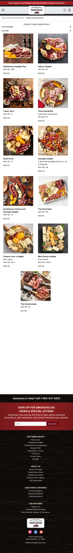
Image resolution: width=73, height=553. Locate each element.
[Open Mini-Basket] (69, 10)
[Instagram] (30, 532)
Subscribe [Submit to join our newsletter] (52, 424)
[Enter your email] (30, 424)
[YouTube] (41, 532)
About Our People (35, 469)
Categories (36, 27)
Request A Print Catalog (35, 478)
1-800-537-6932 (50, 398)
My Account (35, 440)
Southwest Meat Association (36, 509)
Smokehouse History (35, 472)
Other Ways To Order (35, 451)
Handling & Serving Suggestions (35, 445)
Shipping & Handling (35, 442)
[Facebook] (36, 532)
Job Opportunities (35, 480)
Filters (36, 31)
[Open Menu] (13, 10)
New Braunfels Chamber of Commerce (35, 512)
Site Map (35, 459)
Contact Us (36, 453)
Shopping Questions (35, 494)
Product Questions (35, 491)
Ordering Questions (36, 496)
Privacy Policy (36, 456)
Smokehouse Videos (35, 475)
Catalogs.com (36, 507)
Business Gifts (36, 448)
